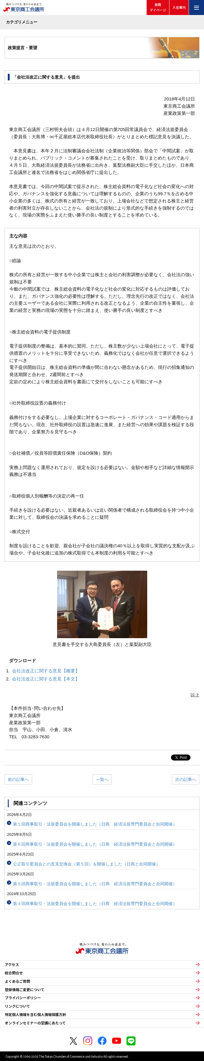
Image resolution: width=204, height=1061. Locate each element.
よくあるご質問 (17, 981)
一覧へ (102, 779)
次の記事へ (185, 779)
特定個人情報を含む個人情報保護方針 (35, 1014)
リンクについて (17, 1006)
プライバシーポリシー (23, 997)
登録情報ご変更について (24, 989)
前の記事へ (18, 779)
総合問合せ (14, 972)
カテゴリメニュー (21, 22)
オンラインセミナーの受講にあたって (35, 1023)
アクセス (12, 964)
